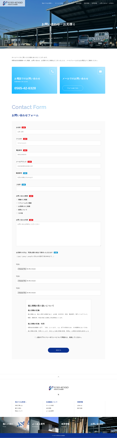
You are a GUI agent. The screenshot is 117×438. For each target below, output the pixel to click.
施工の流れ (18, 408)
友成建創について (51, 402)
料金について (19, 411)
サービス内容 (59, 3)
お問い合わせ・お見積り (107, 3)
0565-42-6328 (25, 92)
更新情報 (86, 3)
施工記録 (79, 408)
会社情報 (78, 3)
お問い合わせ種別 (24, 196)
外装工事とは (19, 405)
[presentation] (58, 342)
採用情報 (94, 3)
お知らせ (79, 405)
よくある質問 (70, 3)
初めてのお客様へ (47, 3)
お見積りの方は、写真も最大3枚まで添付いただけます (58, 255)
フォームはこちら (73, 92)
